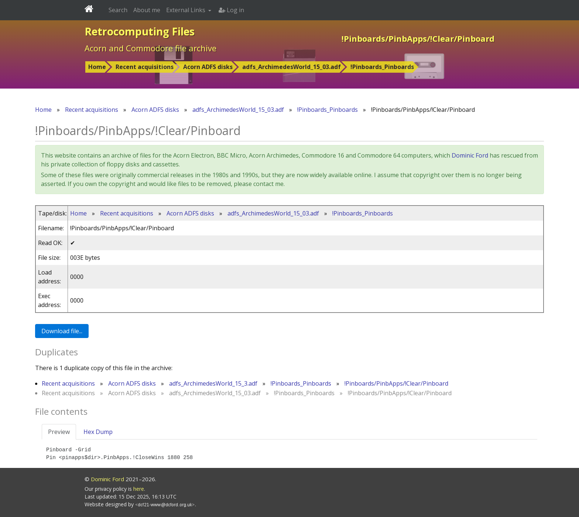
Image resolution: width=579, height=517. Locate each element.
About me (146, 10)
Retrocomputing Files (140, 31)
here (138, 488)
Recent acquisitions (145, 67)
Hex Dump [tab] (98, 432)
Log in (231, 10)
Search (118, 10)
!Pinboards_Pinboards (382, 67)
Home (97, 67)
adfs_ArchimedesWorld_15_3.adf (213, 383)
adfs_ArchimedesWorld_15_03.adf (291, 67)
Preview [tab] (59, 432)
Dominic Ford (470, 155)
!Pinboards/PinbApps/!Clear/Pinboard (396, 383)
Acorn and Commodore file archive (150, 48)
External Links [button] (186, 10)
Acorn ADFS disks (208, 67)
